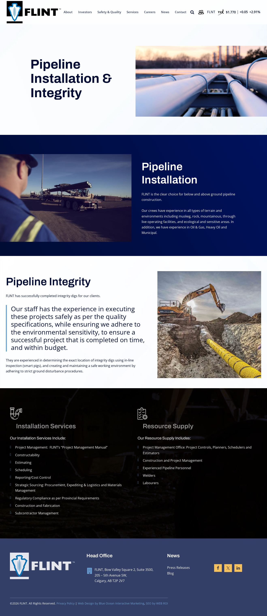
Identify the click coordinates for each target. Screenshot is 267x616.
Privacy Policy (66, 603)
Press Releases (178, 567)
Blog (170, 573)
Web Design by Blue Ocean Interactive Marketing (111, 603)
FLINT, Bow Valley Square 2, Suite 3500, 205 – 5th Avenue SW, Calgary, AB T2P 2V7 (124, 575)
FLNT (211, 12)
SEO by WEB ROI (157, 603)
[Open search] (192, 12)
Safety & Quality (109, 12)
